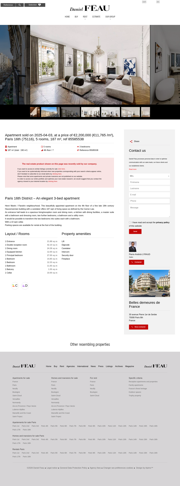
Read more (132, 169)
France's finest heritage (138, 389)
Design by (144, 468)
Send (135, 231)
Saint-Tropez (17, 416)
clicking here (56, 174)
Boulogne (16, 392)
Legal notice (52, 468)
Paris (14, 385)
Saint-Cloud (17, 396)
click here (61, 169)
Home (90, 8)
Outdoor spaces (135, 392)
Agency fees (95, 468)
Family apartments (136, 385)
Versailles (16, 399)
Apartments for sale (21, 378)
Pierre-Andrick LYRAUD (139, 254)
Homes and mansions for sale (64, 378)
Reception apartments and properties (143, 382)
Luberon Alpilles (18, 410)
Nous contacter (139, 327)
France (15, 382)
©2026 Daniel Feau (35, 468)
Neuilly (15, 389)
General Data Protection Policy (73, 468)
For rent (93, 378)
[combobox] (149, 176)
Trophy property (135, 396)
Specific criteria (135, 378)
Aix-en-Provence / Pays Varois (24, 406)
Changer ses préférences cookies (118, 468)
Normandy (16, 403)
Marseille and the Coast (21, 413)
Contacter (137, 262)
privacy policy (163, 222)
